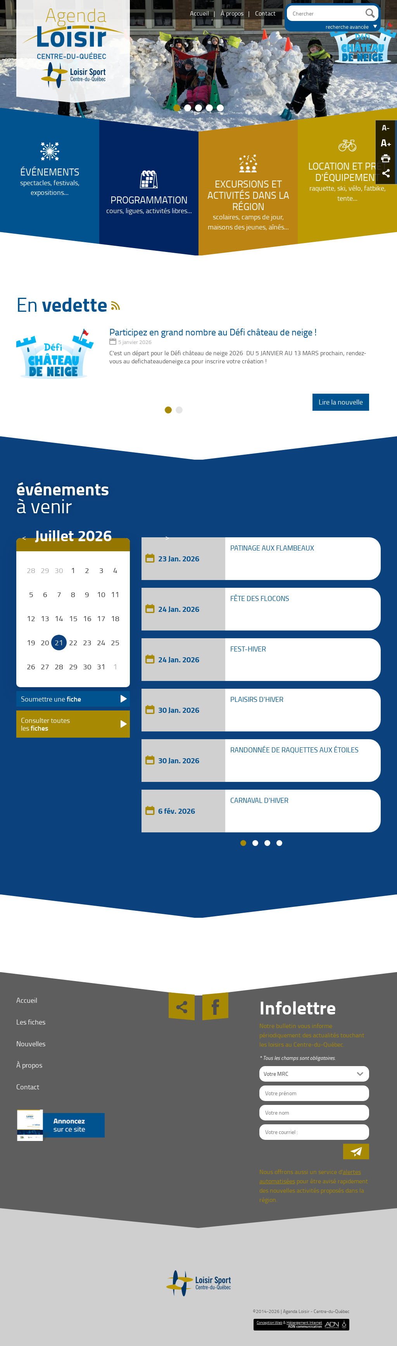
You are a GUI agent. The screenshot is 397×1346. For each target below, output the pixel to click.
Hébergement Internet (304, 1322)
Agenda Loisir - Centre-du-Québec (316, 1311)
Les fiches (30, 1021)
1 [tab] (243, 843)
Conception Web (269, 1322)
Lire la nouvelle (341, 401)
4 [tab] (279, 843)
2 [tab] (255, 843)
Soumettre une (51, 699)
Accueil (199, 13)
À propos (232, 13)
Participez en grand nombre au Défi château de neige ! (213, 331)
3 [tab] (267, 843)
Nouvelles (30, 1043)
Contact (265, 13)
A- (386, 127)
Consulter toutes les (45, 724)
